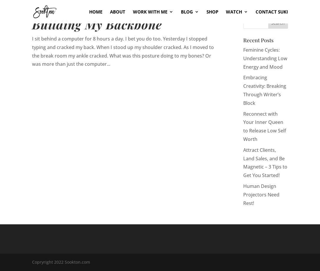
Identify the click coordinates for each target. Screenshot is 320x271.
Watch (234, 12)
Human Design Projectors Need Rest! (261, 194)
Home (95, 12)
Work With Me (150, 12)
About (117, 12)
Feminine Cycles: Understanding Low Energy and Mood (265, 58)
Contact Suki (272, 12)
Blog (187, 12)
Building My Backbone (97, 24)
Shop (212, 12)
